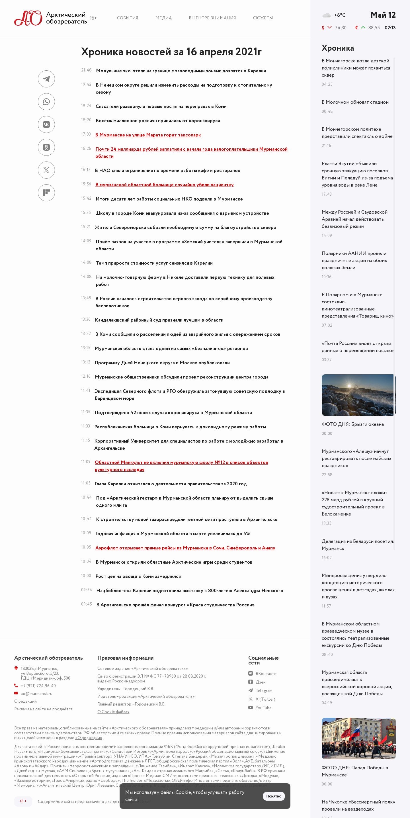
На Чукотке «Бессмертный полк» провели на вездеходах (358, 806)
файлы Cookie (176, 792)
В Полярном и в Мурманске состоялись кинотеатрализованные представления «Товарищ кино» (358, 305)
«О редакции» (88, 738)
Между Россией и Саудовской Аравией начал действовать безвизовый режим (355, 219)
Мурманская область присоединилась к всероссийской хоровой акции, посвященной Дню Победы (357, 683)
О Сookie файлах (113, 711)
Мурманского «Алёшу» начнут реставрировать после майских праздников (356, 458)
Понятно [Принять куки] (273, 796)
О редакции (25, 701)
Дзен (261, 682)
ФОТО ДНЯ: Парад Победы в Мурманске (355, 771)
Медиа (163, 18)
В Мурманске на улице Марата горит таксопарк (148, 135)
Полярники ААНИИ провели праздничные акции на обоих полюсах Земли (354, 260)
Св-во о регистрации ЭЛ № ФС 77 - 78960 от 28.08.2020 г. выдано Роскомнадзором (151, 679)
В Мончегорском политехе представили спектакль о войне (357, 133)
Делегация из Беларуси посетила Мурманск (358, 545)
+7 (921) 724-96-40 (38, 686)
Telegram (264, 690)
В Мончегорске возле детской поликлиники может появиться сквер (356, 68)
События (127, 18)
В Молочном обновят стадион (355, 102)
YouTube (264, 707)
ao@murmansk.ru (36, 693)
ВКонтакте (266, 673)
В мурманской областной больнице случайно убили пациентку (164, 184)
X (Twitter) (265, 699)
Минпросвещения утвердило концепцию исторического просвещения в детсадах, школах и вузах (358, 586)
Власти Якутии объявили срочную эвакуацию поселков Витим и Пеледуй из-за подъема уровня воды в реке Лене (357, 174)
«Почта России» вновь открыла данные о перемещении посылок (358, 347)
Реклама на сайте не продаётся (43, 709)
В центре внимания (212, 18)
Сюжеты (263, 18)
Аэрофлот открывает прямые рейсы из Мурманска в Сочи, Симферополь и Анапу (185, 548)
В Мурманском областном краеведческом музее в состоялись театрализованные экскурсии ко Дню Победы (356, 635)
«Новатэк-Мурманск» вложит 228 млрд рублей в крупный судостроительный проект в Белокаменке (355, 503)
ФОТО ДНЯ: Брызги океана (353, 424)
